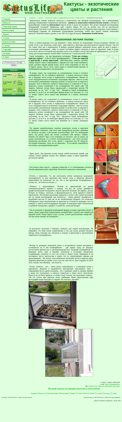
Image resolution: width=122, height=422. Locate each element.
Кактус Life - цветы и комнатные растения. (104, 386)
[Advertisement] (23, 408)
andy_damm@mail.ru (112, 384)
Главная (6, 19)
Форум (6, 34)
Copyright (7, 49)
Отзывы (6, 53)
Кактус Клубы (9, 42)
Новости (6, 23)
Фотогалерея (8, 30)
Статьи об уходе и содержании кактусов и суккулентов (64, 18)
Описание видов (10, 27)
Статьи (6, 38)
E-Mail (6, 57)
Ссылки (6, 46)
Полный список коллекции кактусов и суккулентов (74, 388)
